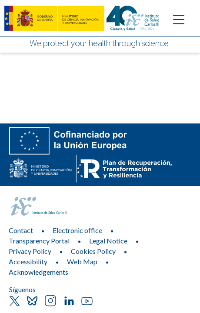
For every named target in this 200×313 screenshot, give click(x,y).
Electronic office (77, 230)
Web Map (82, 261)
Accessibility (28, 261)
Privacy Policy (30, 251)
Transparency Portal (39, 240)
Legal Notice (108, 240)
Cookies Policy (93, 251)
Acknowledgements (38, 272)
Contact (21, 230)
